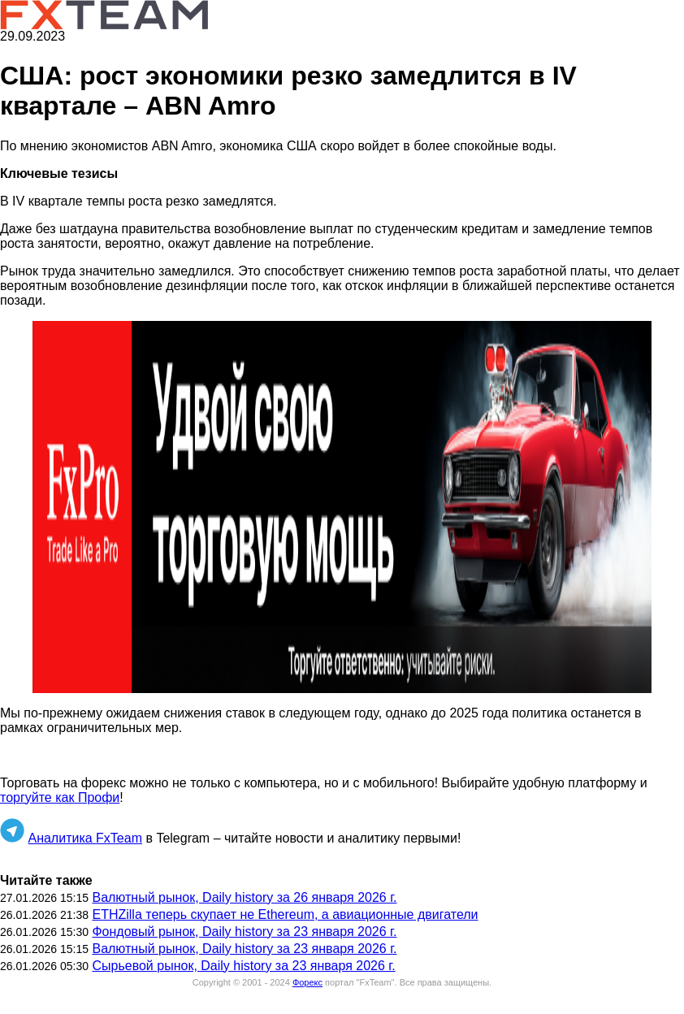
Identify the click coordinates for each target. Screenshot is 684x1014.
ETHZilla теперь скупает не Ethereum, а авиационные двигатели (285, 914)
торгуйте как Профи (59, 797)
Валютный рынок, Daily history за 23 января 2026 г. (244, 949)
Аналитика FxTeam (85, 838)
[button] (342, 507)
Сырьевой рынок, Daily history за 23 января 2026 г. (243, 966)
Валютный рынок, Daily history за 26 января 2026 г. (244, 897)
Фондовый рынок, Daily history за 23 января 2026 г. (244, 931)
